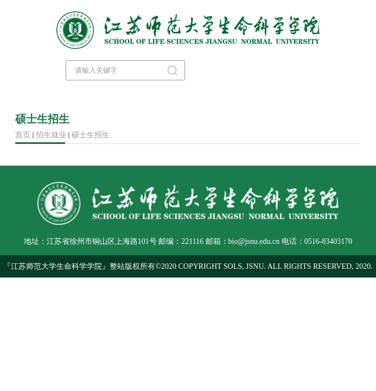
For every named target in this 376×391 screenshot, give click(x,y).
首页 (22, 135)
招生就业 (51, 135)
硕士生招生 (91, 135)
